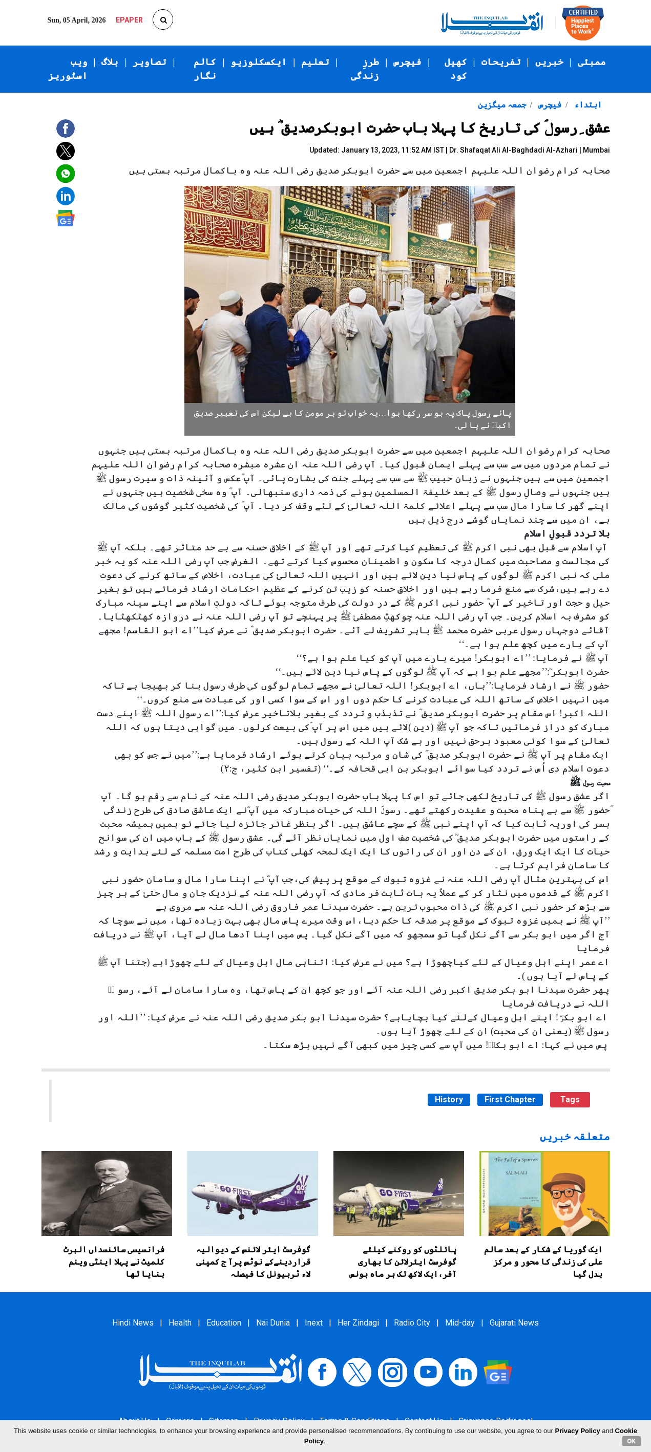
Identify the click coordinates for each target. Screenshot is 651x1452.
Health (180, 1323)
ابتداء (587, 104)
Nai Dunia (273, 1323)
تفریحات (501, 62)
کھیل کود (456, 69)
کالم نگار (205, 69)
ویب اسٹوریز (68, 69)
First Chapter (510, 1099)
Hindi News (133, 1323)
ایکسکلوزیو (258, 62)
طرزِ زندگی (365, 69)
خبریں (549, 62)
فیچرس (407, 62)
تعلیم (315, 62)
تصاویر (149, 62)
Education (223, 1323)
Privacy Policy (577, 1431)
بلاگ (109, 62)
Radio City (412, 1323)
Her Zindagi (358, 1323)
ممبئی (592, 62)
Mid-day (460, 1323)
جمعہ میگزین (502, 104)
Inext (314, 1323)
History (449, 1099)
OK (631, 1441)
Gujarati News (514, 1323)
